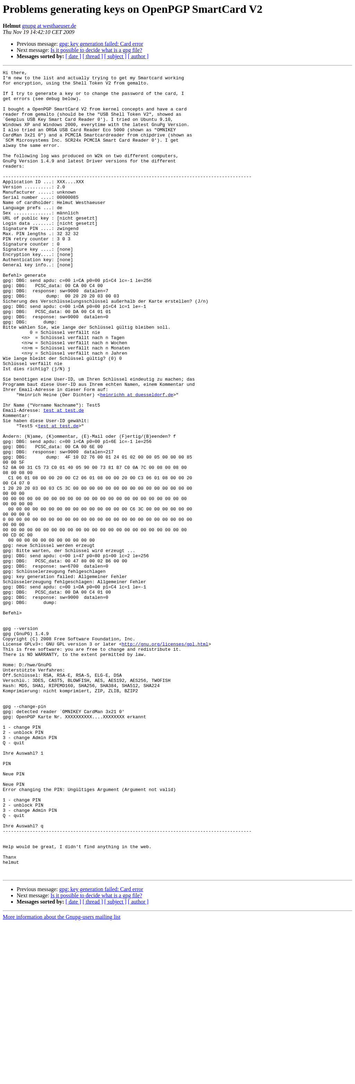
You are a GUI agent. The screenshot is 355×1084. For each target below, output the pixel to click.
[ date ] (73, 56)
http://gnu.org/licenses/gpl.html (165, 759)
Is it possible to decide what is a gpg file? (96, 50)
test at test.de (63, 479)
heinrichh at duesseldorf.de (136, 460)
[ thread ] (93, 56)
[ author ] (138, 56)
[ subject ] (115, 56)
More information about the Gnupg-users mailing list (62, 1078)
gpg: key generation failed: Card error (101, 44)
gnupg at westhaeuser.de (49, 26)
